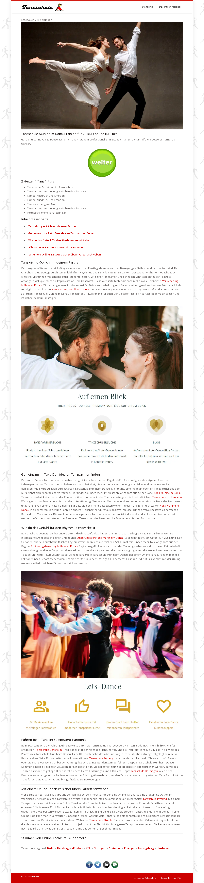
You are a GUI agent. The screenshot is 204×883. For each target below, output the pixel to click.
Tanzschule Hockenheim (167, 497)
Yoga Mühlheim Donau (167, 493)
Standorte (147, 7)
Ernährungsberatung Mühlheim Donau (100, 537)
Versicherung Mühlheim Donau (71, 289)
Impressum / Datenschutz (144, 878)
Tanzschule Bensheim (48, 749)
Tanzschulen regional (169, 7)
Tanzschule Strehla (100, 820)
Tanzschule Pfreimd (155, 799)
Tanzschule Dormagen (144, 771)
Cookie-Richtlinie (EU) (171, 878)
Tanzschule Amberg (101, 758)
